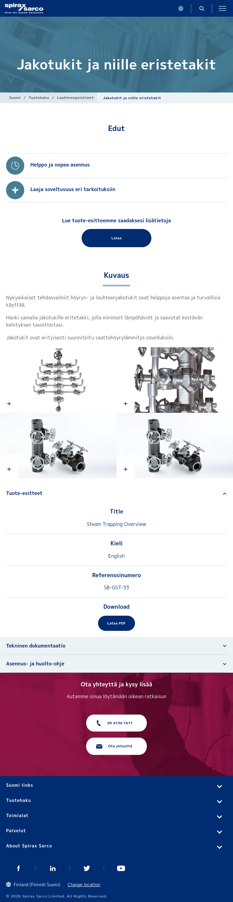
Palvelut (16, 830)
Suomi (15, 97)
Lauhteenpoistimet (75, 97)
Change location (84, 884)
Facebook (18, 868)
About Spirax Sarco (29, 846)
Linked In (53, 868)
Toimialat (17, 815)
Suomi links (19, 785)
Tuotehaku (39, 97)
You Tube (121, 868)
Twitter (87, 868)
